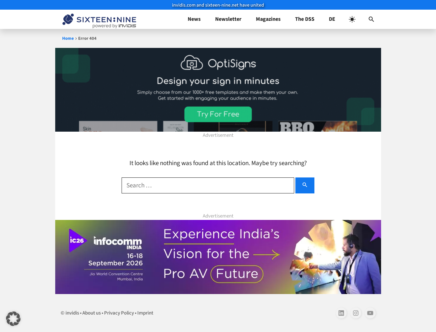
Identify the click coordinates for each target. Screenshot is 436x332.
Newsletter (228, 19)
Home (68, 38)
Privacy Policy (119, 313)
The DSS (304, 19)
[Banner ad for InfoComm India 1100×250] (218, 257)
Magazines (268, 19)
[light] (352, 19)
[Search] (304, 185)
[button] (371, 19)
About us (91, 313)
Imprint (145, 313)
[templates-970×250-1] (218, 90)
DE (332, 19)
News (194, 19)
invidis (72, 313)
